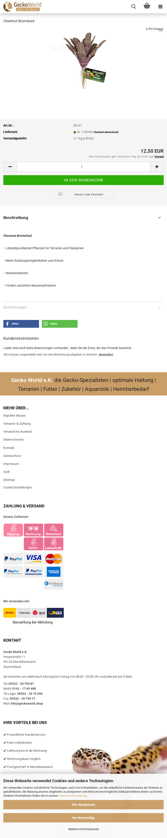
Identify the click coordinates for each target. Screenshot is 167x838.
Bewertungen (15, 307)
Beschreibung (15, 217)
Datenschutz (12, 456)
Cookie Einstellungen (17, 487)
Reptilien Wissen (14, 415)
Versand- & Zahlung (17, 423)
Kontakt (8, 448)
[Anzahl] (83, 167)
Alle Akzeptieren (83, 804)
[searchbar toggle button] (133, 6)
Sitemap (9, 480)
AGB (6, 472)
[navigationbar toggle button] (160, 6)
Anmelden (106, 354)
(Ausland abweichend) (106, 132)
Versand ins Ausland (17, 431)
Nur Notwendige (83, 818)
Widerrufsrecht (13, 439)
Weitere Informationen (83, 829)
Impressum (11, 464)
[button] (10, 167)
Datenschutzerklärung (73, 795)
